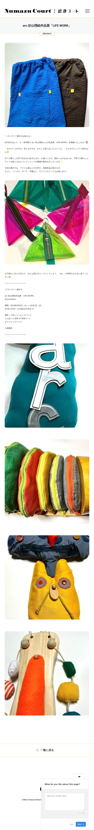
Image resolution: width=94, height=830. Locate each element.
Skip (71, 824)
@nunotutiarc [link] (10, 299)
